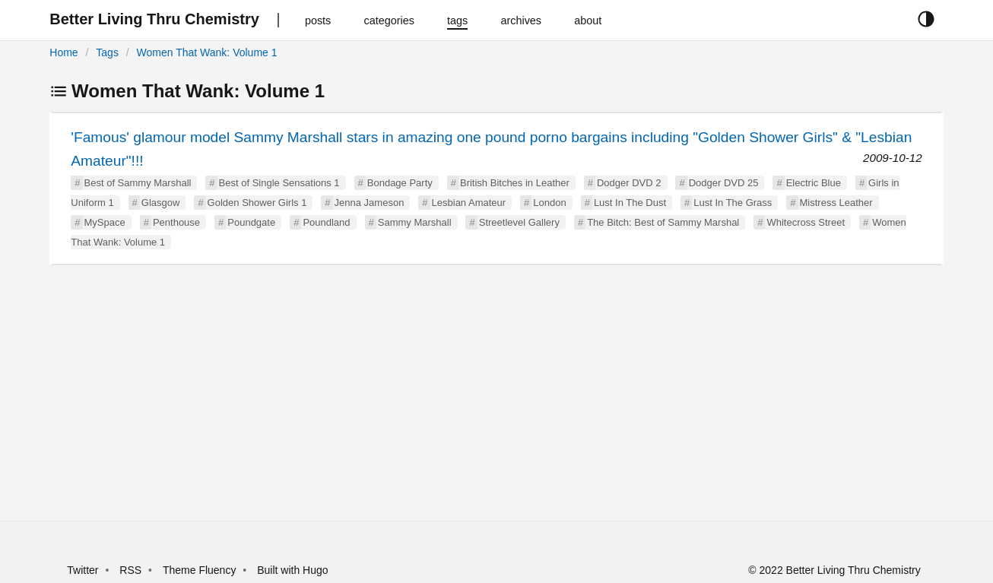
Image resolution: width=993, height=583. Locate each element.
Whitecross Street (805, 222)
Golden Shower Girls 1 (257, 202)
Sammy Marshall (415, 222)
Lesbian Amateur (469, 202)
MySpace (104, 222)
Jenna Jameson (369, 202)
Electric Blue (813, 183)
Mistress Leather (836, 202)
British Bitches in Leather (514, 183)
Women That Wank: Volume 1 (207, 52)
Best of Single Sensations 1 (279, 183)
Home (63, 52)
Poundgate (251, 222)
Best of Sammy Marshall (138, 183)
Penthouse (176, 222)
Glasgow (160, 202)
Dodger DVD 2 (629, 183)
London (549, 202)
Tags (107, 52)
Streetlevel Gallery (519, 222)
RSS (130, 570)
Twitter (82, 570)
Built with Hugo (292, 570)
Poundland (326, 222)
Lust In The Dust (630, 202)
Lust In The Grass (732, 202)
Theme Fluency (201, 570)
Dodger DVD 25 (724, 183)
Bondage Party (400, 183)
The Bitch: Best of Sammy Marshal (663, 222)
